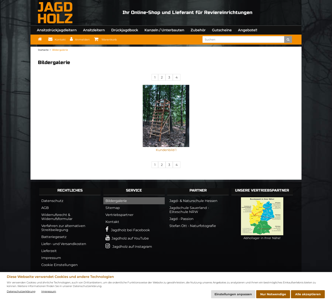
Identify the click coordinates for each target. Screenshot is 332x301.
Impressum (51, 258)
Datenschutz (52, 201)
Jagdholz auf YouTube (127, 237)
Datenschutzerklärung (21, 291)
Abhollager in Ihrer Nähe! (262, 236)
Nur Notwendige (273, 294)
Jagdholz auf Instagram (128, 246)
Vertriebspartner (119, 215)
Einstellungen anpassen (233, 294)
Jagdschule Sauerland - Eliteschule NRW (189, 210)
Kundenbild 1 (166, 150)
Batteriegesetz (53, 237)
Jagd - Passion (181, 219)
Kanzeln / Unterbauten (164, 30)
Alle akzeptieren (308, 294)
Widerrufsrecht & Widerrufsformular (56, 217)
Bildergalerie (116, 201)
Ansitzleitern (94, 30)
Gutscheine (222, 30)
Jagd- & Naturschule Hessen (193, 201)
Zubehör (198, 30)
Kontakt (112, 222)
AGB (45, 208)
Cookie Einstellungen (59, 265)
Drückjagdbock (124, 30)
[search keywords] (244, 39)
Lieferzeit (49, 251)
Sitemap (112, 208)
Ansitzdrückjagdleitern (57, 30)
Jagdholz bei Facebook (127, 229)
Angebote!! (247, 30)
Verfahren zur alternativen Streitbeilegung (63, 228)
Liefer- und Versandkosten (63, 244)
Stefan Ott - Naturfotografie (192, 226)
